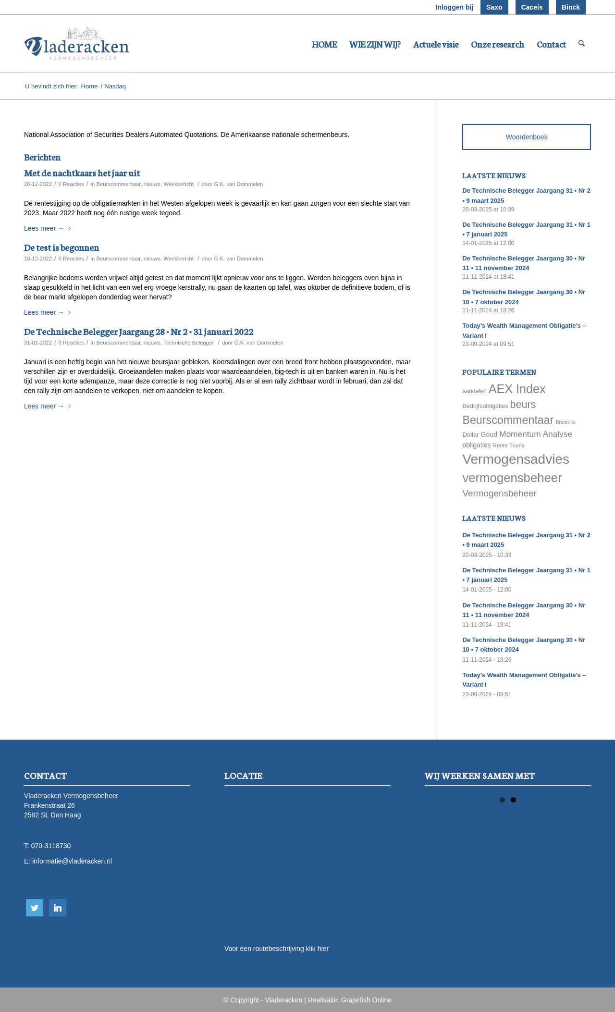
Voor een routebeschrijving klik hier (276, 948)
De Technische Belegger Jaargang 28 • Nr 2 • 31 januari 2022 (138, 330)
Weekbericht (178, 184)
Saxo (494, 7)
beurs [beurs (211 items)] (523, 404)
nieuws (152, 184)
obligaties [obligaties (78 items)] (476, 445)
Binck (571, 7)
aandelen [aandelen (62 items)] (474, 391)
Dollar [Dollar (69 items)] (470, 434)
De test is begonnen (61, 246)
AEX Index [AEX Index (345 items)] (517, 388)
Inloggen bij (455, 7)
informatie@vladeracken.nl (72, 861)
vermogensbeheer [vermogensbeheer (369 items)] (512, 477)
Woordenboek (527, 137)
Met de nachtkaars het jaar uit (82, 172)
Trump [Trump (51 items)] (517, 445)
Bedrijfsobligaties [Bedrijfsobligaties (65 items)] (485, 406)
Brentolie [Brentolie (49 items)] (565, 422)
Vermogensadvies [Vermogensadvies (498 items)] (515, 459)
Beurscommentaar (118, 184)
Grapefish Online (366, 1000)
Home (89, 86)
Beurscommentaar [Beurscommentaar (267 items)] (508, 420)
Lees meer (49, 228)
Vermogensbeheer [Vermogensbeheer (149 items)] (499, 493)
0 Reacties (71, 184)
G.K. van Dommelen (238, 184)
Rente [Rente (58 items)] (499, 445)
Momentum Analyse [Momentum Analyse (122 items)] (535, 434)
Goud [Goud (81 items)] (489, 434)
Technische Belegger (188, 343)
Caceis (532, 7)
